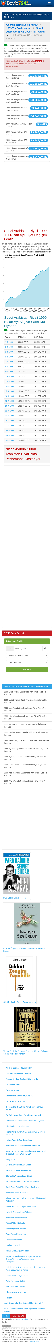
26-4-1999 (9, 421)
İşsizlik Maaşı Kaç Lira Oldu (17, 1275)
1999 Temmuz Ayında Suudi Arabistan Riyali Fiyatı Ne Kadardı (26, 741)
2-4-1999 (9, 347)
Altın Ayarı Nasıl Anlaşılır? (17, 1193)
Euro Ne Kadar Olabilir (15, 1287)
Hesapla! (27, 669)
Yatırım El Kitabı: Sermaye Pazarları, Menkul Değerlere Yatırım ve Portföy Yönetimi (26, 1031)
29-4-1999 (9, 435)
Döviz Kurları (22, 1319)
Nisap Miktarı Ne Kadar (15, 1223)
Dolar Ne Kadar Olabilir (15, 1281)
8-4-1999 (9, 367)
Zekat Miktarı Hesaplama (16, 1217)
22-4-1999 (9, 416)
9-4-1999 (9, 371)
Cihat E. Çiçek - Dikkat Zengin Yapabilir (19, 979)
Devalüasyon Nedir (14, 1240)
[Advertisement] (27, 196)
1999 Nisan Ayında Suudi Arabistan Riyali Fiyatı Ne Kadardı (25, 717)
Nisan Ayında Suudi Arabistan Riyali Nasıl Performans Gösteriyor (22, 454)
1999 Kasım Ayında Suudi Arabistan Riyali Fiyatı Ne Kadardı (25, 774)
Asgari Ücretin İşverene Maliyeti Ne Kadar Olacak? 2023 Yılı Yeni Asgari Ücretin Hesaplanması (23, 1259)
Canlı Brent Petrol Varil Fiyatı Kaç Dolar (22, 1187)
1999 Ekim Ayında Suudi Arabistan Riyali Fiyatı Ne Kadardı (25, 766)
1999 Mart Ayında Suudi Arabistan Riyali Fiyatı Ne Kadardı (24, 709)
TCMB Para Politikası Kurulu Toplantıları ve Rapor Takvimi (24, 1310)
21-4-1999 (9, 411)
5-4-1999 (9, 352)
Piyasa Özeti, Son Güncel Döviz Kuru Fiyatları (25, 1121)
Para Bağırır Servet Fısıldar (16, 876)
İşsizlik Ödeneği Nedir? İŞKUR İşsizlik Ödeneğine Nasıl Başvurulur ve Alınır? (26, 1268)
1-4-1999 (9, 342)
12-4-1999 (9, 376)
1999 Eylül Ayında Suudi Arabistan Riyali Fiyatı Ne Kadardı (25, 758)
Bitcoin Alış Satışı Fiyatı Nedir (18, 1126)
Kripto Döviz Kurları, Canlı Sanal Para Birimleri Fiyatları (25, 1133)
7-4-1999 (9, 362)
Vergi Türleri (11, 1159)
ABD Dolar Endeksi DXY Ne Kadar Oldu (22, 1181)
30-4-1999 (9, 440)
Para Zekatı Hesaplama (16, 1234)
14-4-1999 (9, 386)
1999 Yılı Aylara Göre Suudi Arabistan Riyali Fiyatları (26, 686)
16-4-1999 (9, 396)
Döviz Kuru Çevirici (14, 641)
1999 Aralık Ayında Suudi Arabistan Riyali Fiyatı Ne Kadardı (25, 782)
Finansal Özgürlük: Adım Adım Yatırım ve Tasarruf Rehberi (24, 927)
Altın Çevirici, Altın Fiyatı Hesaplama (21, 1206)
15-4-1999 (9, 391)
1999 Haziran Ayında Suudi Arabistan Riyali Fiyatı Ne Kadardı (26, 733)
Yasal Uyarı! (34, 1341)
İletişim (9, 1298)
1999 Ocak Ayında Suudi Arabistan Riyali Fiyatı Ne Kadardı (25, 693)
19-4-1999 (9, 401)
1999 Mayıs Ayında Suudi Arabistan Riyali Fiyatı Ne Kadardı (25, 725)
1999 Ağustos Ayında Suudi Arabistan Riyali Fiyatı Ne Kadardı (26, 749)
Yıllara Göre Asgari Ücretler (17, 1251)
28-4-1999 (9, 430)
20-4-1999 (9, 406)
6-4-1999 (9, 357)
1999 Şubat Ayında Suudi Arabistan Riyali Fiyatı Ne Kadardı (25, 701)
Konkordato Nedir (13, 1245)
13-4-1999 (9, 381)
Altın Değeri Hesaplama (16, 1228)
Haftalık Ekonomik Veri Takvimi (19, 1212)
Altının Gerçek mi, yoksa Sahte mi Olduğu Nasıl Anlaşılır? (26, 1199)
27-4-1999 (9, 426)
